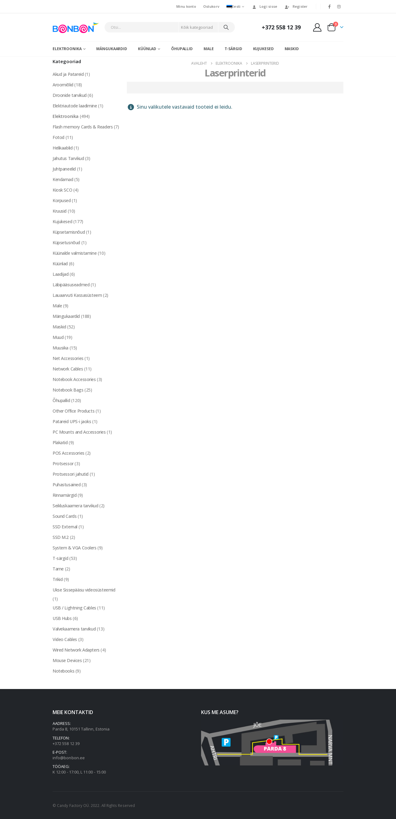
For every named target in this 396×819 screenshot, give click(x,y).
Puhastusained (67, 485)
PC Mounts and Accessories (79, 432)
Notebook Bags (68, 390)
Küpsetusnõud (66, 242)
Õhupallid (182, 48)
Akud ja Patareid (68, 74)
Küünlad (147, 48)
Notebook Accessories (74, 379)
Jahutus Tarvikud (68, 158)
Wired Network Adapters (76, 650)
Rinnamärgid (64, 495)
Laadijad (61, 274)
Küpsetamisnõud (69, 232)
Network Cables (68, 369)
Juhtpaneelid (64, 169)
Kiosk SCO (62, 190)
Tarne (58, 569)
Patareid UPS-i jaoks (72, 421)
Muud (58, 337)
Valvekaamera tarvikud (74, 629)
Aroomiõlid (63, 85)
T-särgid (233, 48)
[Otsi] (226, 27)
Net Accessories (68, 358)
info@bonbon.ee (69, 757)
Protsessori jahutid (70, 474)
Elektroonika (67, 48)
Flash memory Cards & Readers (83, 127)
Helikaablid (62, 148)
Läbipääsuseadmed (71, 285)
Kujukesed (263, 48)
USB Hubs (62, 618)
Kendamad (63, 179)
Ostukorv (211, 6)
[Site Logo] (77, 27)
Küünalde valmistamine (75, 253)
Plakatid (60, 442)
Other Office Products (73, 411)
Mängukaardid (111, 48)
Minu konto (186, 6)
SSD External (65, 527)
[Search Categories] (198, 27)
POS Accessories (68, 453)
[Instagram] (339, 6)
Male (209, 48)
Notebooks (63, 671)
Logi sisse (265, 6)
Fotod (58, 137)
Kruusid (60, 211)
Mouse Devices (67, 660)
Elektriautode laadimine (75, 106)
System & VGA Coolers (75, 548)
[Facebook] (329, 6)
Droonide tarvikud (70, 95)
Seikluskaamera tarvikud (75, 506)
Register (296, 6)
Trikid (57, 579)
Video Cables (65, 639)
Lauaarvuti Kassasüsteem (77, 295)
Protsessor (63, 463)
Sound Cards (64, 516)
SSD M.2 (61, 537)
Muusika (60, 348)
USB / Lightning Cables (74, 608)
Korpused (62, 200)
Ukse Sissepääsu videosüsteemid (84, 590)
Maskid (292, 48)
